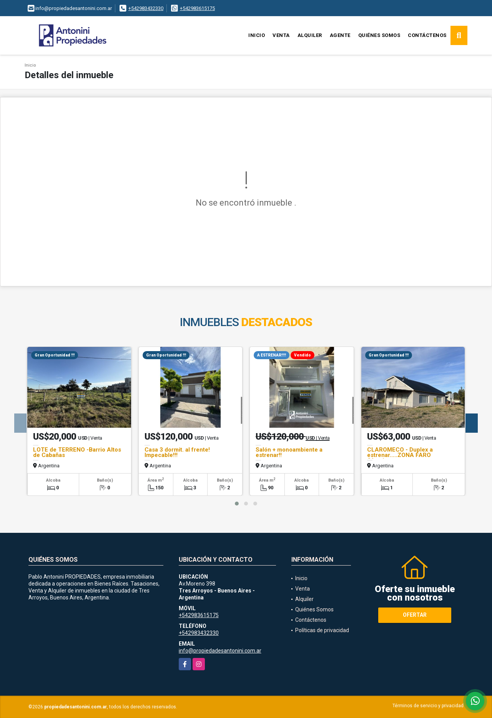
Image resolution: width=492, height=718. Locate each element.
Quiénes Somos (379, 35)
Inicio (256, 35)
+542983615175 (197, 8)
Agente (340, 35)
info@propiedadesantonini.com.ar (220, 651)
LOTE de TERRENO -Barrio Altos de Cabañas (77, 452)
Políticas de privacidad (322, 630)
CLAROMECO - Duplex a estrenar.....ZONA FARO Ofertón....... (400, 455)
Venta (281, 35)
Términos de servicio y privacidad (428, 705)
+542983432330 (145, 8)
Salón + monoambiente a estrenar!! (289, 452)
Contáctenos (427, 35)
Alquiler (310, 35)
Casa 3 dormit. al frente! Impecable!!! (177, 452)
